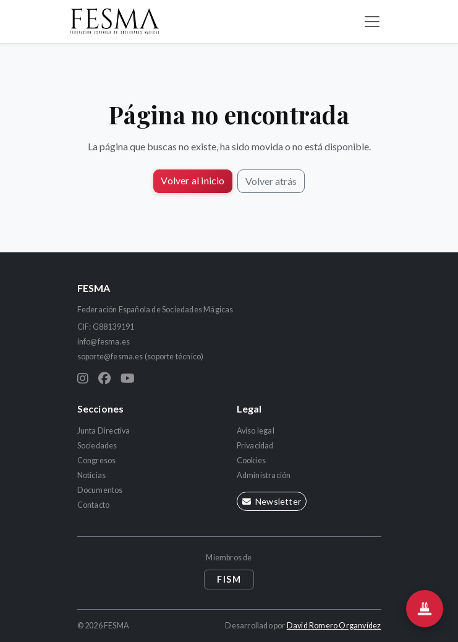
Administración (264, 475)
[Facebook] (104, 378)
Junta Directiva (103, 430)
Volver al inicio (192, 180)
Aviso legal (255, 430)
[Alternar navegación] (372, 21)
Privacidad (255, 445)
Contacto (93, 505)
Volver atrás (271, 181)
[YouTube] (128, 378)
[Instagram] (82, 378)
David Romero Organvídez (334, 625)
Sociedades (97, 445)
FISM (229, 579)
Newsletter (271, 501)
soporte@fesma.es (110, 356)
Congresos (96, 460)
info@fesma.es (103, 341)
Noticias (91, 475)
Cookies (251, 460)
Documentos (100, 490)
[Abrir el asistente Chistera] (424, 608)
